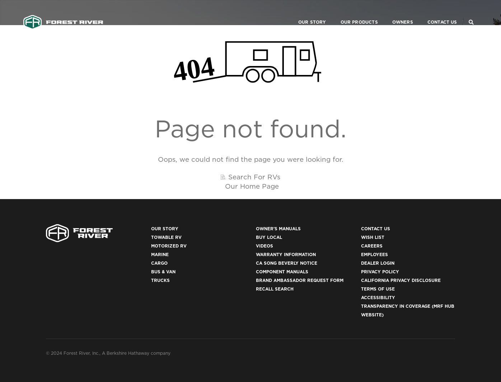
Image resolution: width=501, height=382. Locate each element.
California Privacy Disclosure (401, 280)
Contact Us (433, 13)
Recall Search (275, 289)
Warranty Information (286, 254)
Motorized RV (169, 246)
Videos (264, 246)
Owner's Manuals (278, 229)
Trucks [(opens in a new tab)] (160, 280)
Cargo (159, 263)
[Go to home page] (63, 13)
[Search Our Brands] (471, 12)
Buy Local (269, 237)
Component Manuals (282, 272)
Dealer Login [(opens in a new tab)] (377, 263)
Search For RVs (254, 176)
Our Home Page (252, 186)
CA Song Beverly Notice (286, 263)
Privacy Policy (380, 272)
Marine (160, 254)
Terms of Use (378, 289)
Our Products (350, 13)
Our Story (303, 13)
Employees (374, 254)
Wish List (372, 237)
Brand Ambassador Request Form (299, 280)
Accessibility (378, 297)
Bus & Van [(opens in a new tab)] (163, 272)
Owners (393, 13)
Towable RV (166, 237)
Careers (372, 246)
